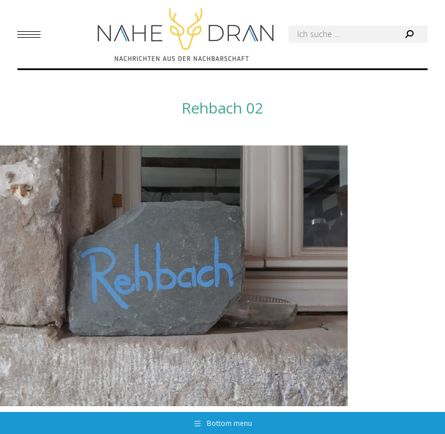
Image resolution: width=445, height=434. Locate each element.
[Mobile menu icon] (29, 34)
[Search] (358, 34)
